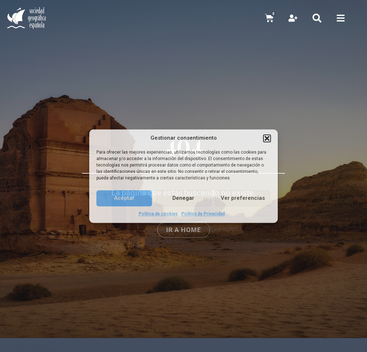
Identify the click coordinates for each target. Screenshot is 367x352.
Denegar (183, 198)
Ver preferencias (243, 198)
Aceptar (124, 198)
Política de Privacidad (203, 213)
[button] (267, 138)
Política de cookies (158, 213)
